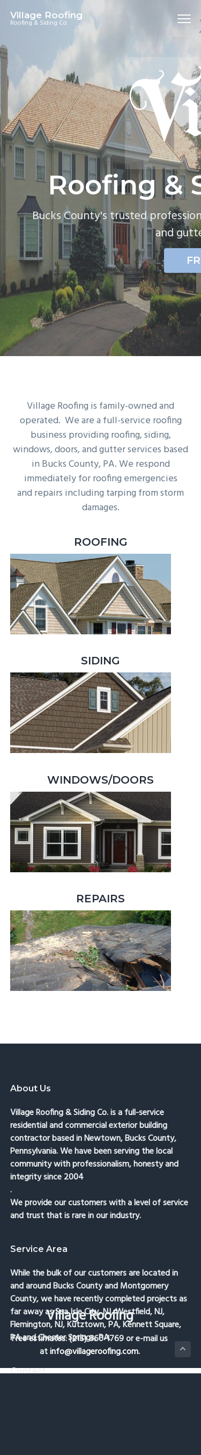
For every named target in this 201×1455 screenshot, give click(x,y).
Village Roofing (46, 15)
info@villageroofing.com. (95, 1352)
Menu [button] (179, 18)
